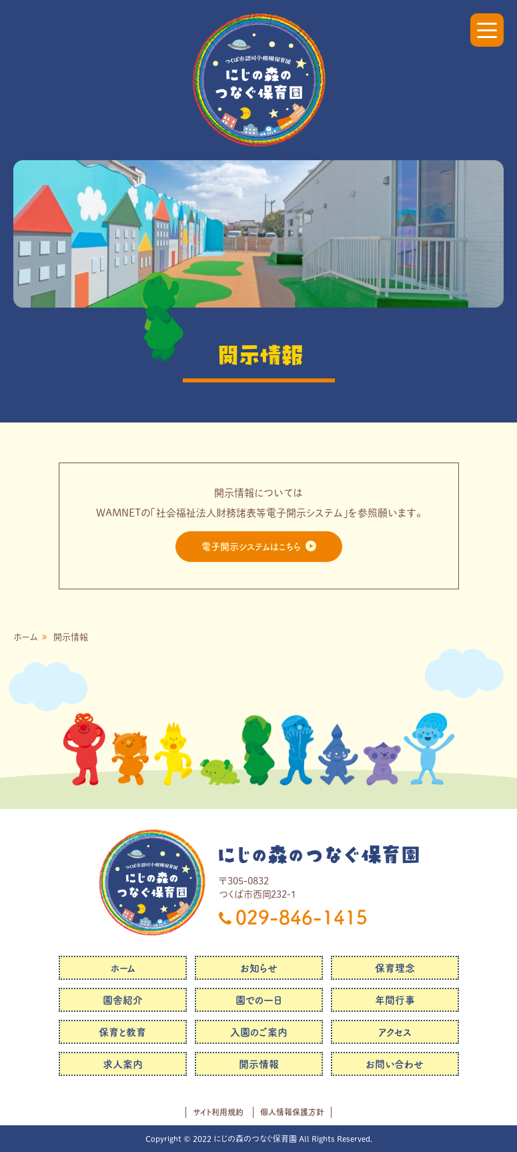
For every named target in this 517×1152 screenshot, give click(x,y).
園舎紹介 (123, 1000)
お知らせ (259, 968)
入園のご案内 (259, 1032)
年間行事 (395, 1000)
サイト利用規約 (218, 1112)
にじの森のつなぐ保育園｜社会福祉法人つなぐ (259, 80)
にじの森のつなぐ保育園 (319, 854)
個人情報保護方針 (292, 1112)
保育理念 (395, 968)
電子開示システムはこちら (251, 546)
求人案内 (123, 1064)
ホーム (25, 637)
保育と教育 (122, 1032)
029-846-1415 (301, 917)
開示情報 (259, 1064)
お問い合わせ (395, 1064)
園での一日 (258, 1000)
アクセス (395, 1032)
